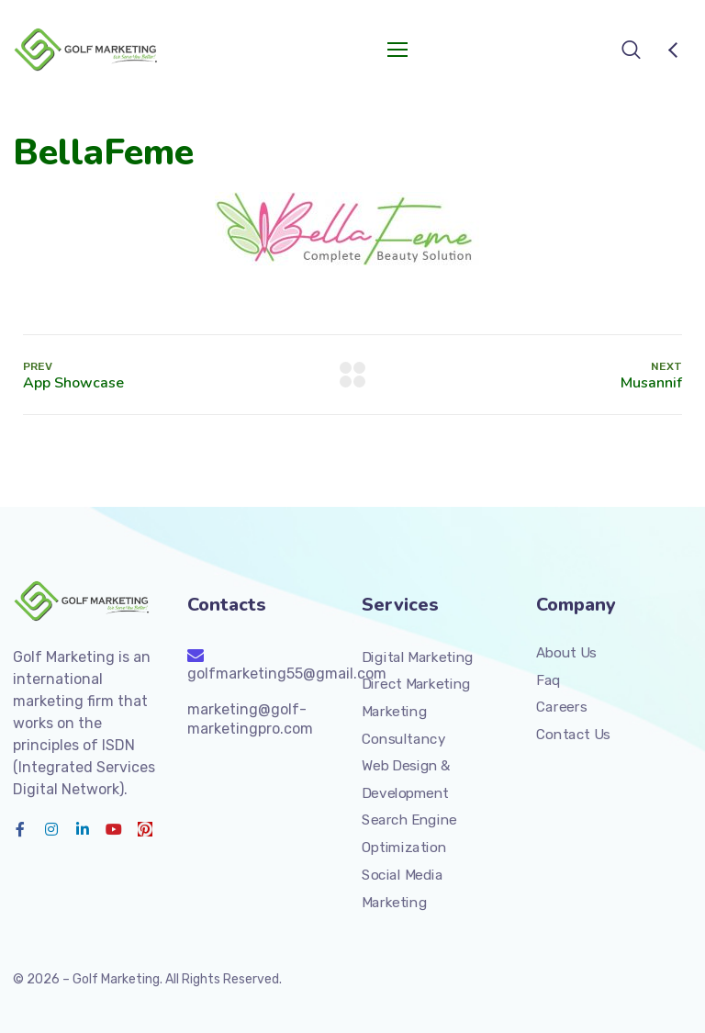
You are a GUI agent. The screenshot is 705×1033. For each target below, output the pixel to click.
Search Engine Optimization (409, 834)
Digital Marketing (418, 657)
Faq (548, 680)
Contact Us (573, 734)
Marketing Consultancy (403, 725)
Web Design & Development (406, 780)
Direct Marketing (416, 684)
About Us (566, 653)
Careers (561, 707)
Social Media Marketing (402, 889)
